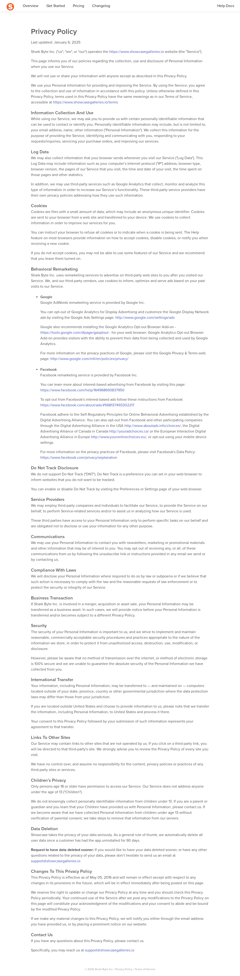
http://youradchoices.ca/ (129, 431)
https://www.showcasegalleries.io (136, 51)
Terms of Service (145, 969)
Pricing (78, 6)
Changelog (101, 6)
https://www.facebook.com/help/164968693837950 (82, 390)
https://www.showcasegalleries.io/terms (85, 102)
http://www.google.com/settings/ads (145, 317)
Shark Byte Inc (104, 969)
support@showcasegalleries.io (55, 861)
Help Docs (225, 6)
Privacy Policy (123, 969)
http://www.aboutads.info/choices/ (152, 425)
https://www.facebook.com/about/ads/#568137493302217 (87, 405)
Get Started (55, 6)
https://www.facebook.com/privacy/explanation (78, 457)
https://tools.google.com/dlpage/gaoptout (74, 332)
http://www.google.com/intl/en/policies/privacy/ (89, 358)
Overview (30, 6)
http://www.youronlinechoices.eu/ (118, 437)
